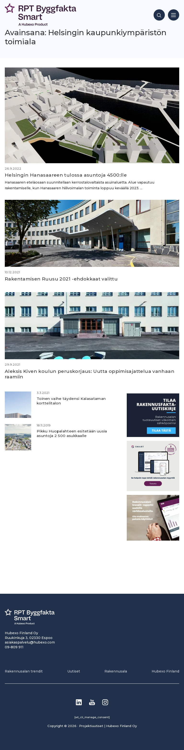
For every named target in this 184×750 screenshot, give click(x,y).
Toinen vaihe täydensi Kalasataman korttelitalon (72, 400)
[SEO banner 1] (153, 489)
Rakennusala (115, 671)
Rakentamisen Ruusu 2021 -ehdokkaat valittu (61, 279)
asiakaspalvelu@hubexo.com (30, 642)
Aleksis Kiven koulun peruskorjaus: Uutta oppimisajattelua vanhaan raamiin (89, 374)
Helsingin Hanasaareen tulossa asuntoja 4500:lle (66, 175)
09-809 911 (14, 647)
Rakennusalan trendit (24, 671)
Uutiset (73, 671)
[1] (153, 435)
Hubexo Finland (165, 671)
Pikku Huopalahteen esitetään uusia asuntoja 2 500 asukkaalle (73, 433)
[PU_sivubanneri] (153, 539)
